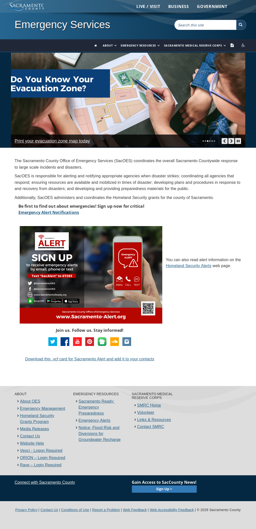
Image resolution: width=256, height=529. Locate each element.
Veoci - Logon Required (41, 450)
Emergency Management (42, 408)
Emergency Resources (138, 45)
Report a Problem (106, 510)
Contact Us (30, 436)
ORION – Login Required (42, 458)
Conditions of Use (75, 510)
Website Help (32, 443)
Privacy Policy (26, 510)
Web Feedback (135, 510)
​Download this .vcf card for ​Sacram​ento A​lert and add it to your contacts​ (89, 359)
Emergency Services (62, 24)
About (108, 45)
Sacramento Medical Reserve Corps (193, 45)
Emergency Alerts (94, 420)
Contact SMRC (150, 427)
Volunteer (145, 412)
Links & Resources (154, 420)
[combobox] (205, 25)
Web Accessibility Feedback (172, 510)
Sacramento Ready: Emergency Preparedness (96, 407)
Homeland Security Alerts (188, 266)
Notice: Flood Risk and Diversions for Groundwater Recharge (100, 434)
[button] (241, 25)
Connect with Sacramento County (45, 482)
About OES (30, 401)
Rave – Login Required (41, 465)
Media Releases (34, 429)
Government (212, 6)
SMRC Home (149, 405)
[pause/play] (238, 141)
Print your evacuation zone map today (52, 141)
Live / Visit (148, 6)
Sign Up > (164, 488)
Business (178, 6)
